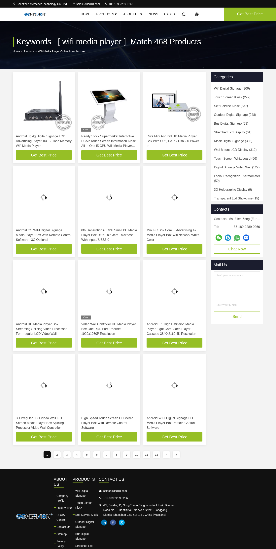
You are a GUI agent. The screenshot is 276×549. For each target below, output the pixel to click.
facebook (211, 528)
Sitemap (90, 520)
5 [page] (87, 455)
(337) (231, 106)
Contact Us (92, 513)
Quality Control (94, 506)
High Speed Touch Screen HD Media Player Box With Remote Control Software (107, 423)
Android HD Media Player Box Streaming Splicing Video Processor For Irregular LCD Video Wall (41, 329)
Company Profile (95, 491)
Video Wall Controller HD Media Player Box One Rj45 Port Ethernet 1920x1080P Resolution (108, 329)
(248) (235, 114)
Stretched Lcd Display (151, 527)
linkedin (202, 528)
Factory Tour (93, 498)
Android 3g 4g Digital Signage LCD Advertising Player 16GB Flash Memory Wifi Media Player (44, 141)
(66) (235, 158)
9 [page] (126, 455)
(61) (233, 132)
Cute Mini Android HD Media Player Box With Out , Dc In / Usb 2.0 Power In (173, 141)
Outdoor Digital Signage (152, 513)
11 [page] (146, 455)
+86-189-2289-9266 (119, 4)
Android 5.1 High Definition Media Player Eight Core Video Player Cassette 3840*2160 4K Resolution (171, 329)
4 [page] (77, 455)
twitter (219, 528)
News (153, 14)
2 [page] (57, 455)
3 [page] (67, 455)
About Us (133, 14)
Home (85, 14)
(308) (233, 141)
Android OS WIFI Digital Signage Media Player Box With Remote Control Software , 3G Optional (43, 235)
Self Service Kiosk (149, 506)
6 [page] (97, 455)
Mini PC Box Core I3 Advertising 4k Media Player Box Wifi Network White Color (173, 235)
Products (106, 14)
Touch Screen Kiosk (150, 498)
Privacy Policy (94, 527)
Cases (169, 14)
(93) (231, 123)
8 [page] (117, 455)
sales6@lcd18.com (86, 4)
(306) (232, 88)
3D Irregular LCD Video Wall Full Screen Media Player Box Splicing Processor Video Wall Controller (40, 423)
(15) (236, 198)
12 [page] (156, 455)
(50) (237, 178)
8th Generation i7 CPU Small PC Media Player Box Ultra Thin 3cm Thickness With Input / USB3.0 (109, 235)
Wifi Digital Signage (150, 491)
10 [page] (136, 455)
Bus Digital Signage (150, 520)
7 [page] (107, 455)
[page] (166, 455)
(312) (235, 149)
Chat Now (237, 249)
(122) (236, 167)
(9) (233, 189)
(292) (232, 97)
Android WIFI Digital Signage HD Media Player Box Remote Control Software (171, 423)
